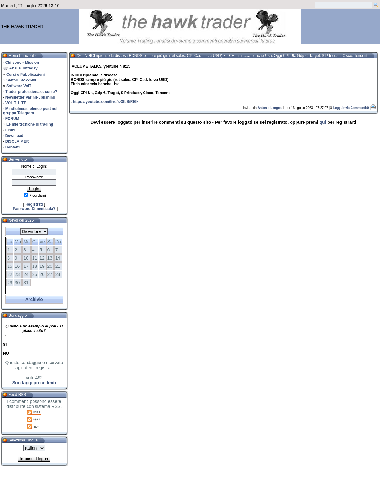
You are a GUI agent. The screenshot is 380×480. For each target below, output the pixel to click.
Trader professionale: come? (31, 91)
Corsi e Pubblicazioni (25, 74)
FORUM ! (13, 119)
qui (323, 122)
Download (14, 136)
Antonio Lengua (270, 108)
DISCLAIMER (17, 141)
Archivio (34, 299)
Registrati (34, 204)
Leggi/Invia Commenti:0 (351, 108)
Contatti (12, 147)
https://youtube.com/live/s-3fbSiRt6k (105, 101)
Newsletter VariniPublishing (30, 97)
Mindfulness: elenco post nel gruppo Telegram (30, 110)
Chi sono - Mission (22, 62)
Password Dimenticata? (34, 209)
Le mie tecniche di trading (29, 124)
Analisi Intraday (23, 68)
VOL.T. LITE (16, 103)
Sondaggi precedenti (34, 382)
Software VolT (18, 86)
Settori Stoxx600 (21, 80)
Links (10, 130)
